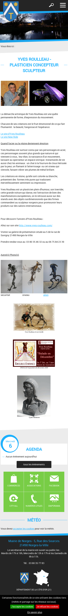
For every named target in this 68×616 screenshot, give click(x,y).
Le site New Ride (9, 136)
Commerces (13, 485)
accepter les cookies (23, 528)
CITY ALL (14, 505)
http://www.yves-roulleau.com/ (35, 225)
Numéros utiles (34, 505)
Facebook (54, 485)
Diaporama (54, 505)
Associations (34, 485)
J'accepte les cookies (22, 606)
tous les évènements (34, 464)
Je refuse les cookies (47, 606)
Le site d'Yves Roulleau (13, 133)
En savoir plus (34, 612)
